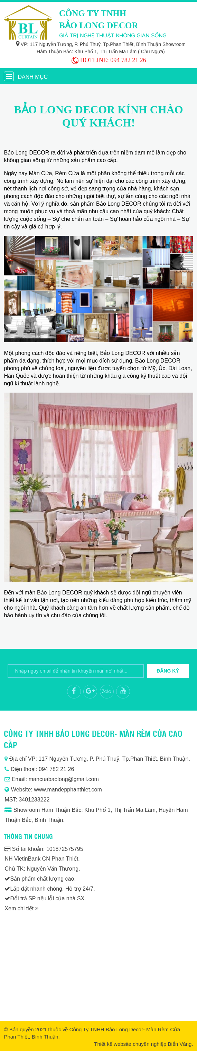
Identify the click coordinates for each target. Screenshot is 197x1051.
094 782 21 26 (128, 60)
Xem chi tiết (21, 908)
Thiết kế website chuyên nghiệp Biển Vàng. (143, 1044)
